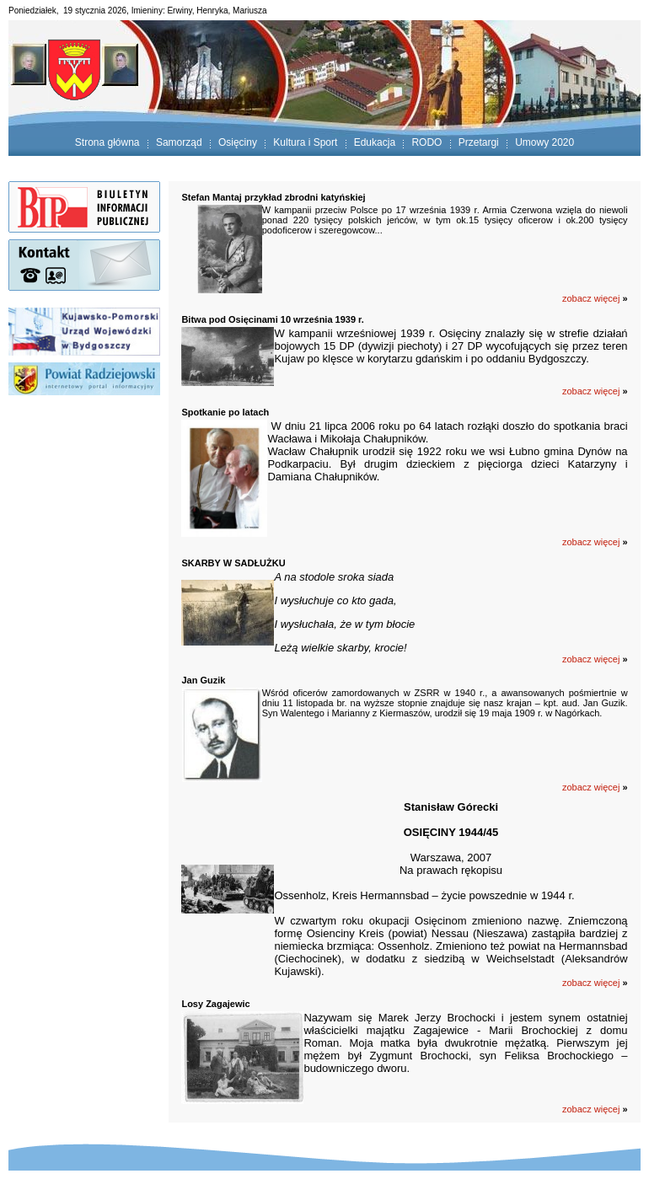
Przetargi (479, 142)
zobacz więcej (591, 1109)
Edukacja (374, 142)
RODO (426, 142)
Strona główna (107, 142)
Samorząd (179, 142)
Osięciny (237, 142)
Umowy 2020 (544, 142)
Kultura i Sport (305, 142)
